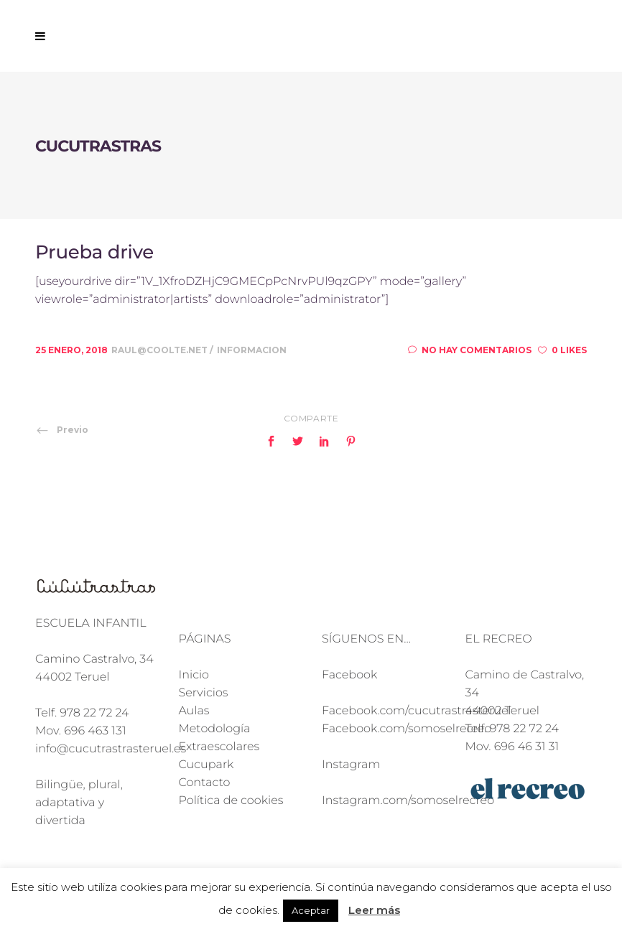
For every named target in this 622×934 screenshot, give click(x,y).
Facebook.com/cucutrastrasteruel (416, 711)
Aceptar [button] (311, 910)
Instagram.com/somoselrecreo (408, 801)
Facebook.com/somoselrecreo (406, 729)
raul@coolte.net (160, 350)
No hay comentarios (470, 350)
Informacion (252, 350)
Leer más (374, 910)
